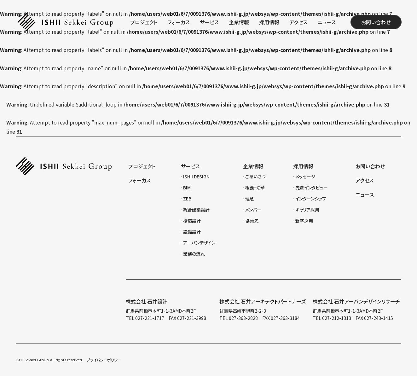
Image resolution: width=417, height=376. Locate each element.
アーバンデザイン (199, 243)
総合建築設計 (196, 209)
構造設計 (192, 220)
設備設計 (192, 231)
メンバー (253, 209)
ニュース (326, 22)
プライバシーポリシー (104, 359)
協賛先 (251, 220)
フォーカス (178, 22)
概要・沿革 (255, 187)
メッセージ (305, 176)
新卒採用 (304, 220)
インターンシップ (310, 198)
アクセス (298, 22)
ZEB (187, 198)
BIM (187, 187)
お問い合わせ (376, 22)
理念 (249, 198)
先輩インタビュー (311, 187)
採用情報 (269, 22)
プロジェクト (143, 22)
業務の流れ (194, 254)
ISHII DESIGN (196, 176)
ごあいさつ (255, 176)
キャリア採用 (307, 209)
